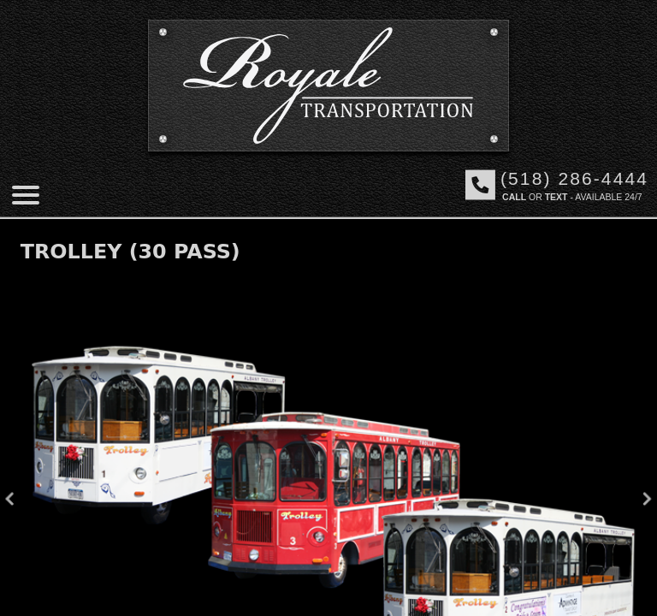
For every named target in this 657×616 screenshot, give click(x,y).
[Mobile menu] (26, 195)
